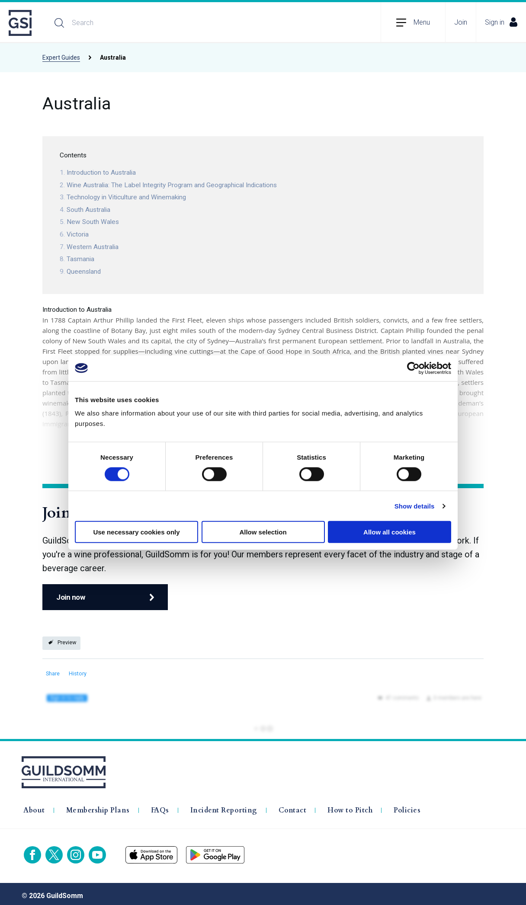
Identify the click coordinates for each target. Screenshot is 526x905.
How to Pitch (349, 806)
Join (460, 22)
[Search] (141, 23)
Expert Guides (61, 57)
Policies (407, 806)
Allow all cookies (389, 532)
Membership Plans (98, 806)
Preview (67, 642)
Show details (414, 505)
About (34, 806)
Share (53, 673)
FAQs (160, 806)
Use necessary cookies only (136, 532)
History (78, 673)
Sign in (501, 22)
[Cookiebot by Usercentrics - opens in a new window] (413, 367)
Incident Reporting (223, 806)
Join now (70, 601)
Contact (293, 806)
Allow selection (262, 532)
